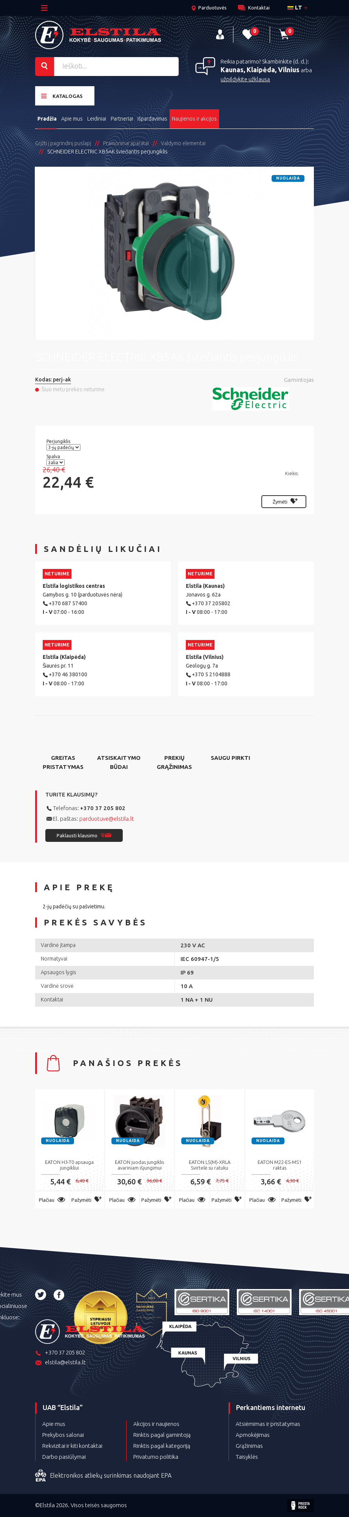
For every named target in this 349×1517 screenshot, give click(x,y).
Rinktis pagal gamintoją (162, 1435)
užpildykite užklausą (245, 79)
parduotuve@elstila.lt (106, 818)
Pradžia (47, 119)
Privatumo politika (155, 1456)
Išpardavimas (152, 119)
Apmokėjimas (253, 1435)
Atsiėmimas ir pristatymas (268, 1424)
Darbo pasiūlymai (64, 1456)
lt (294, 7)
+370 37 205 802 (102, 808)
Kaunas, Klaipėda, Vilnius (260, 69)
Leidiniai (96, 119)
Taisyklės (247, 1456)
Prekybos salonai (63, 1435)
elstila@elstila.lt (60, 1363)
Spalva (53, 456)
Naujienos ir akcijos (194, 119)
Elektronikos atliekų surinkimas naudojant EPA (103, 1475)
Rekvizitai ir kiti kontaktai (72, 1446)
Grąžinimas (249, 1446)
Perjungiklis (58, 441)
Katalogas (62, 95)
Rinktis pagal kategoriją (161, 1446)
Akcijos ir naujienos (156, 1424)
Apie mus (72, 119)
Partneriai (122, 119)
